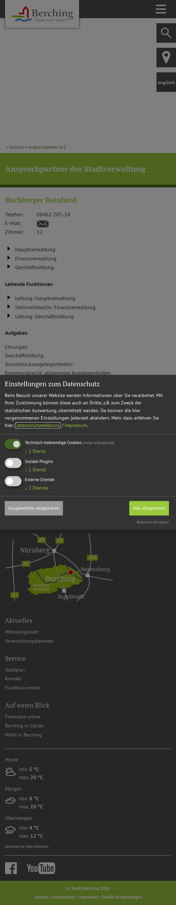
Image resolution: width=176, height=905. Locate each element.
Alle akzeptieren (149, 508)
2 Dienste (36, 488)
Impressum (76, 426)
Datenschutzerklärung (37, 426)
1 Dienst (35, 451)
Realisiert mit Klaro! (153, 522)
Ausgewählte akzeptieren (34, 508)
